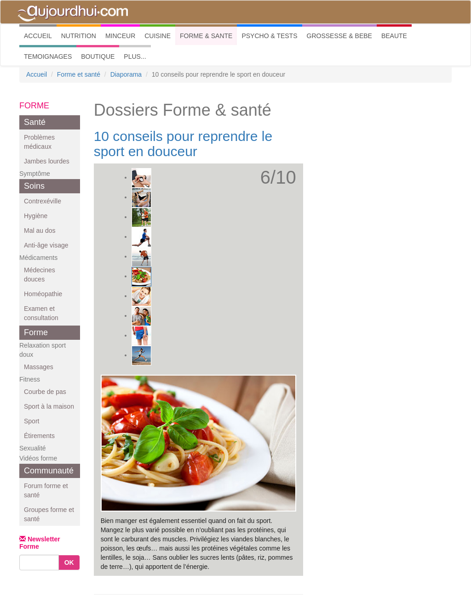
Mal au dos (39, 230)
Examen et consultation (41, 313)
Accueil (36, 74)
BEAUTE (394, 35)
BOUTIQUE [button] (98, 56)
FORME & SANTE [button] (206, 35)
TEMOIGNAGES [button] (48, 56)
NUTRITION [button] (78, 35)
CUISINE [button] (157, 35)
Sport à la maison (49, 406)
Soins (34, 186)
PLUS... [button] (135, 56)
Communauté (49, 470)
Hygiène (35, 215)
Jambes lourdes (46, 161)
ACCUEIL (40, 35)
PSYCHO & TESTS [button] (269, 35)
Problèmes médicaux (39, 142)
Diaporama (126, 74)
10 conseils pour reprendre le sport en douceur (183, 144)
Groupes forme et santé (49, 514)
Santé (35, 122)
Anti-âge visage (46, 245)
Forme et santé (78, 74)
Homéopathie (43, 294)
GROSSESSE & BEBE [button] (339, 35)
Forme (36, 332)
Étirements (39, 435)
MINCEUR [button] (120, 35)
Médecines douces (39, 274)
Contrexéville (42, 201)
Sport (31, 421)
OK (69, 562)
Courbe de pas (45, 391)
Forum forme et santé (46, 490)
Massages (38, 367)
